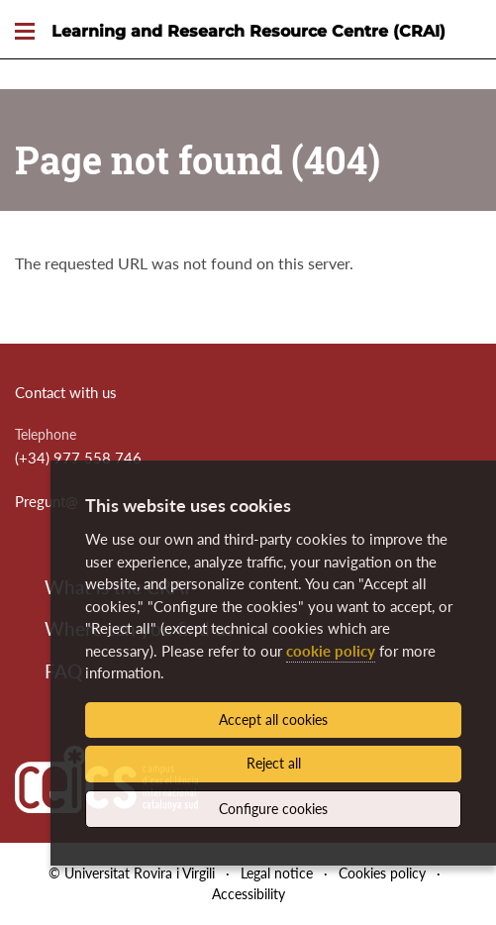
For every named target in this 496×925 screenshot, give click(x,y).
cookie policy (330, 651)
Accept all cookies (273, 719)
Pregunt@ (46, 501)
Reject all (274, 763)
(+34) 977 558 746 (78, 457)
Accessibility (248, 893)
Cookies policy (382, 873)
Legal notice (277, 873)
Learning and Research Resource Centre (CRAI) (248, 31)
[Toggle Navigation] (25, 32)
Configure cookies (273, 808)
